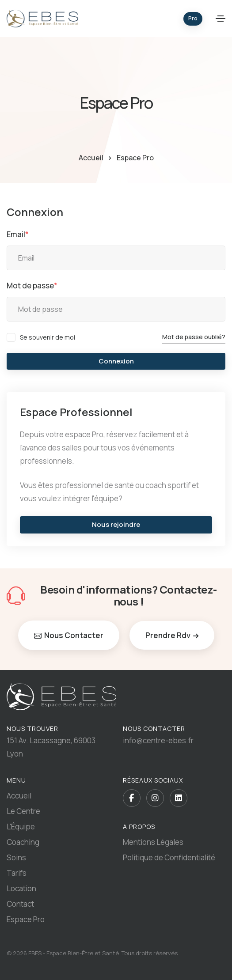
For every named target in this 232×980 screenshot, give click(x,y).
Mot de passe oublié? (193, 337)
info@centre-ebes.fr (158, 740)
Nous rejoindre (116, 524)
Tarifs (17, 873)
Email (18, 234)
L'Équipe (21, 826)
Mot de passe (32, 285)
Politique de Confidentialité (169, 857)
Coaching (23, 842)
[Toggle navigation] (220, 18)
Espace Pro (26, 919)
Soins (16, 857)
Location (21, 888)
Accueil (91, 158)
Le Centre (23, 811)
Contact (20, 904)
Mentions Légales (153, 842)
